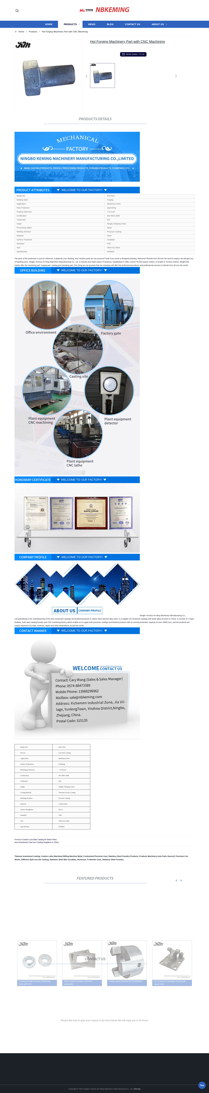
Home (48, 31)
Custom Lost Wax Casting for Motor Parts (39, 839)
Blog (110, 31)
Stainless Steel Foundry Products (123, 856)
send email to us (133, 54)
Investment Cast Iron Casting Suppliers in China (39, 842)
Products (70, 31)
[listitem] (104, 75)
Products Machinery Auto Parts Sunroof (157, 856)
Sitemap (137, 1089)
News (91, 31)
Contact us (132, 31)
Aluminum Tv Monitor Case (89, 860)
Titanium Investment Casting (27, 856)
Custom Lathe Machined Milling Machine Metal (61, 856)
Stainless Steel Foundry (112, 860)
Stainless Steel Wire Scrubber (63, 860)
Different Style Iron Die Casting (35, 860)
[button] (17, 11)
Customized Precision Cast (95, 856)
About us (158, 31)
